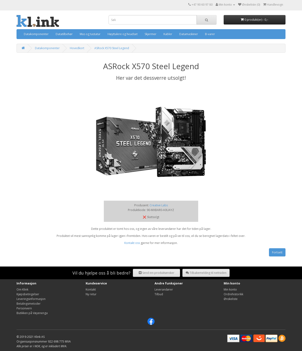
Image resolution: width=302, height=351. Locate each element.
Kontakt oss (132, 243)
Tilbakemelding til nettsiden (206, 273)
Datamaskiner (188, 34)
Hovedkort (77, 48)
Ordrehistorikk (233, 294)
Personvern (24, 308)
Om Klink (22, 289)
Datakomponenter (36, 34)
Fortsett (277, 252)
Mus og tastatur (90, 34)
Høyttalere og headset (123, 34)
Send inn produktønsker (156, 273)
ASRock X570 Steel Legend (111, 48)
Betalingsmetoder (29, 304)
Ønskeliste (231, 299)
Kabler (168, 34)
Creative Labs (159, 205)
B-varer (210, 34)
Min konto (230, 289)
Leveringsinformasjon (31, 299)
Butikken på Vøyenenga (32, 313)
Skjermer (150, 34)
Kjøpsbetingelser (28, 294)
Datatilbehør (64, 34)
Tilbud (159, 294)
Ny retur (91, 294)
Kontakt (91, 289)
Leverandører (164, 289)
